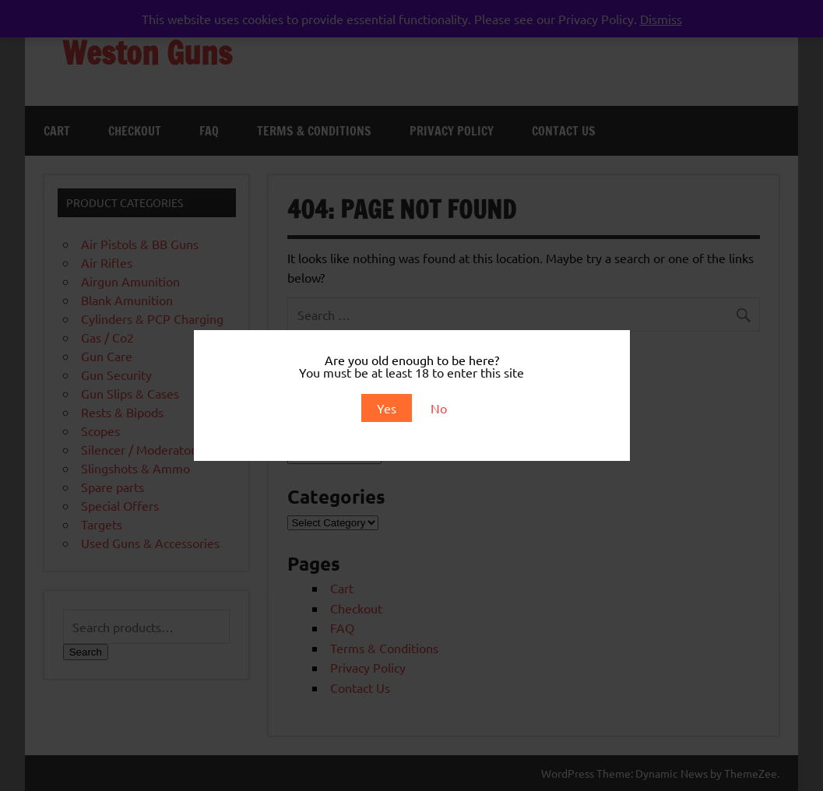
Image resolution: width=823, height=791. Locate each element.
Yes (386, 408)
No (439, 408)
